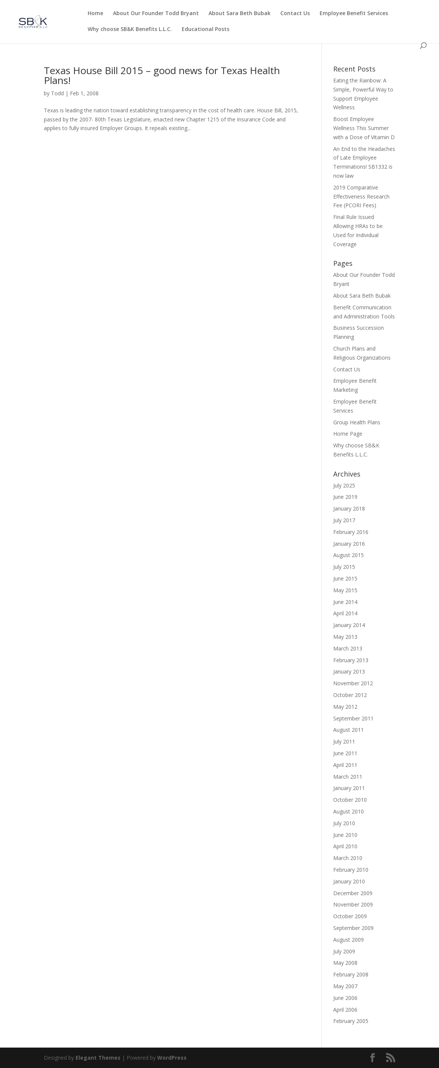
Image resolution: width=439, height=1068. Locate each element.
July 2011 (344, 741)
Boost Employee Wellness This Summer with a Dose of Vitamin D (364, 128)
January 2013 (349, 671)
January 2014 (349, 625)
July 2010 (344, 823)
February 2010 (350, 869)
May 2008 (345, 962)
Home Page (347, 433)
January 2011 (349, 788)
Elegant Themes (98, 1057)
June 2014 (345, 601)
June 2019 (345, 496)
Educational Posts (205, 29)
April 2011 (345, 764)
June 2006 (345, 997)
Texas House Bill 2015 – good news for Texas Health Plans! (162, 75)
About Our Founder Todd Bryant (156, 14)
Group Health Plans (356, 422)
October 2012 (350, 695)
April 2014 (345, 613)
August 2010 (348, 811)
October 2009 (350, 916)
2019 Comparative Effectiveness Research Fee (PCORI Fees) (361, 196)
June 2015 (345, 578)
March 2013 (347, 648)
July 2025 (344, 485)
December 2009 (353, 893)
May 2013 (345, 636)
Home (95, 14)
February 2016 (350, 532)
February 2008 (350, 974)
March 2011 (347, 776)
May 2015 (345, 590)
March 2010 (347, 858)
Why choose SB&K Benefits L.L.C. (130, 29)
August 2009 (348, 939)
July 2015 (344, 566)
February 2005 (350, 1021)
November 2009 (353, 904)
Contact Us (295, 14)
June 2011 (345, 753)
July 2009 (344, 951)
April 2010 (345, 846)
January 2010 (349, 881)
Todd (57, 93)
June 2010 (345, 834)
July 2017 (344, 520)
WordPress (172, 1057)
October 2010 (350, 799)
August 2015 (348, 555)
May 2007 (345, 986)
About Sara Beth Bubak (240, 14)
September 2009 (353, 927)
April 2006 (345, 1009)
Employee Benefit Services (354, 14)
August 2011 (348, 729)
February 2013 (350, 660)
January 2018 (349, 508)
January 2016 (349, 543)
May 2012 (345, 706)
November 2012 (353, 683)
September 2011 (353, 718)
